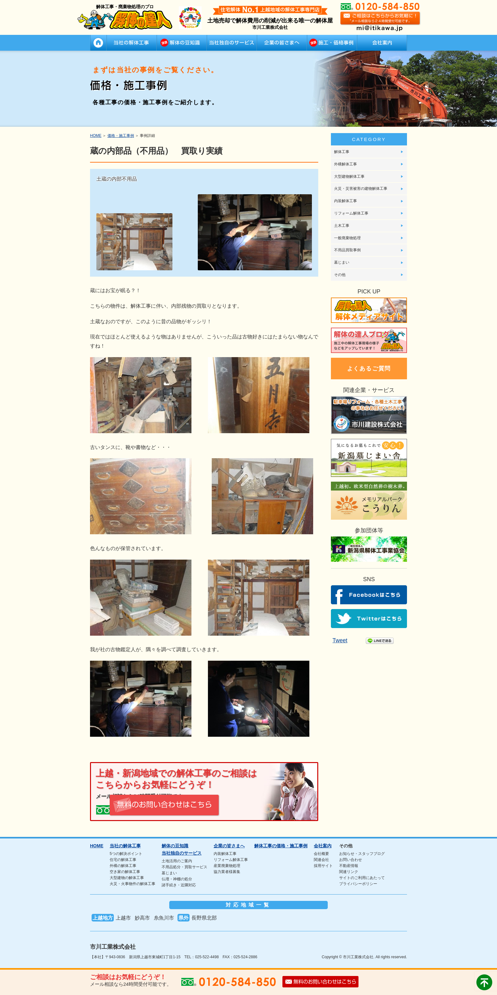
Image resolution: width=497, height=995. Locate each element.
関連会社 (321, 858)
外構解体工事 (345, 164)
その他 (339, 275)
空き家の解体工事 (125, 870)
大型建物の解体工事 (127, 876)
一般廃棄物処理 (347, 238)
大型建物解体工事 (349, 176)
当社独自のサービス (232, 43)
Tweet (339, 640)
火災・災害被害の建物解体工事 (360, 188)
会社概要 (321, 852)
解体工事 (341, 152)
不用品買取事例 (347, 250)
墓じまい (341, 262)
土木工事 (341, 225)
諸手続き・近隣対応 (179, 884)
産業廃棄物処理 (227, 864)
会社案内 (382, 43)
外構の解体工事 (123, 864)
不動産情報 (348, 864)
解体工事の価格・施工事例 (332, 43)
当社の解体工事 (131, 43)
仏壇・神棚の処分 (177, 878)
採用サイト (323, 864)
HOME (98, 43)
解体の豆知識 (182, 43)
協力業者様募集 (227, 870)
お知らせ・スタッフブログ (362, 852)
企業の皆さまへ (282, 43)
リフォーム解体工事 (351, 213)
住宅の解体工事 (123, 858)
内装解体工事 (345, 201)
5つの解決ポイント (126, 852)
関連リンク (348, 870)
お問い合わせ (350, 858)
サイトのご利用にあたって (362, 876)
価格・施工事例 (120, 135)
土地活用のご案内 (177, 859)
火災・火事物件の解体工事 (132, 882)
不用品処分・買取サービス (184, 865)
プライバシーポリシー (358, 882)
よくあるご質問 (369, 368)
